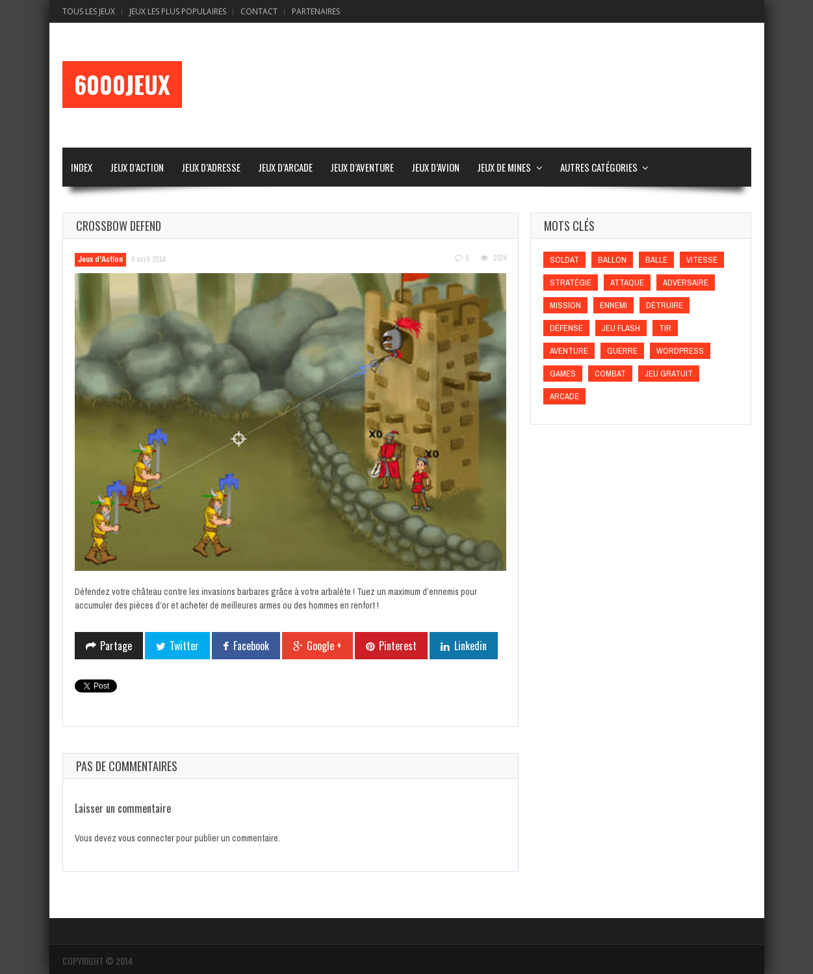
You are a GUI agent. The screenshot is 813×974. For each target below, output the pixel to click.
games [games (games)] (563, 373)
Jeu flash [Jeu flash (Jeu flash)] (621, 328)
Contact (258, 11)
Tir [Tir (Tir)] (665, 328)
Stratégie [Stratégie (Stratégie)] (570, 282)
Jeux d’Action (137, 167)
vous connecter (146, 838)
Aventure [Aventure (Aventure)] (569, 350)
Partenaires (316, 11)
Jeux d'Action (100, 259)
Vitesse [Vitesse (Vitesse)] (701, 259)
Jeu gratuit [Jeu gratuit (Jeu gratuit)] (669, 373)
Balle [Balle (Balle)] (656, 259)
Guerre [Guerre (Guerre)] (622, 350)
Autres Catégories (599, 167)
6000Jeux (122, 84)
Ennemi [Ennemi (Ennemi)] (613, 305)
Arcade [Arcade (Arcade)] (564, 396)
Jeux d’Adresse (210, 167)
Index (81, 167)
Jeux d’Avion (435, 167)
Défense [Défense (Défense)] (566, 328)
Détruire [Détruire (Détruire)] (664, 305)
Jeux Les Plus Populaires (177, 11)
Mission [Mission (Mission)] (565, 305)
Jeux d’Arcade (285, 167)
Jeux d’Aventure (362, 167)
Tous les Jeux (88, 11)
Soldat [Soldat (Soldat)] (564, 259)
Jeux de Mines (504, 167)
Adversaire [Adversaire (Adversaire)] (685, 282)
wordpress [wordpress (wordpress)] (680, 350)
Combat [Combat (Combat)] (610, 373)
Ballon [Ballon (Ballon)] (612, 259)
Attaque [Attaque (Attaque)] (627, 282)
